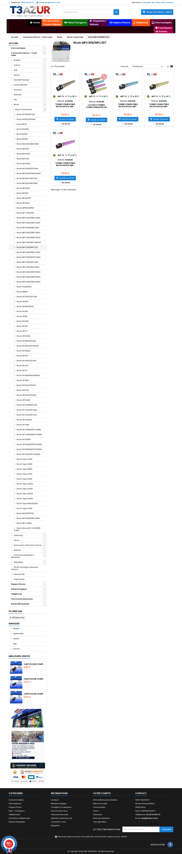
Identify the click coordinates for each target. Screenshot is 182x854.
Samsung (18, 535)
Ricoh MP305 (22, 193)
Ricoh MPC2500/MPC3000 (28, 222)
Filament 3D (19, 574)
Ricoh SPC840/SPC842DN (28, 454)
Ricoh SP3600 (23, 129)
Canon (17, 65)
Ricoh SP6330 (23, 390)
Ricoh (16, 104)
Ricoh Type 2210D (24, 479)
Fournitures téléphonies (19, 818)
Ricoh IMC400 (23, 158)
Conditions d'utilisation (61, 807)
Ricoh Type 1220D (24, 459)
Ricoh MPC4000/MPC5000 (28, 281)
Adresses (97, 814)
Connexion (146, 2)
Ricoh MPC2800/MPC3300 (28, 252)
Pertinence (148, 66)
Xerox (16, 540)
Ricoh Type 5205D (25, 498)
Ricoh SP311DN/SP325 (26, 341)
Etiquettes (18, 562)
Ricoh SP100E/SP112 (25, 306)
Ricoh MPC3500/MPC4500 (28, 257)
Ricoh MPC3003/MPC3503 (28, 237)
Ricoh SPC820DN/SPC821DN (29, 444)
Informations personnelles (105, 800)
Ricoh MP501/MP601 (25, 208)
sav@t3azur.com (52, 2)
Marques (14, 623)
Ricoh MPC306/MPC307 (27, 247)
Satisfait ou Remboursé (61, 818)
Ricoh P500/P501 (24, 286)
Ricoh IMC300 (23, 148)
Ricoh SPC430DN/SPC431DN (29, 434)
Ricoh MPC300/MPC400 (27, 262)
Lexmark (18, 94)
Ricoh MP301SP (23, 188)
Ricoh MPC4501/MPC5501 (28, 267)
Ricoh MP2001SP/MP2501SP (29, 173)
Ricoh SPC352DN (24, 419)
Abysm (16, 628)
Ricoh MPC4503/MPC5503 (28, 277)
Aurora (16, 648)
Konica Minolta (20, 84)
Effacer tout (16, 617)
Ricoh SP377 (22, 370)
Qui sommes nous (59, 811)
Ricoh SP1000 (22, 301)
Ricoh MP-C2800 (24, 523)
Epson (17, 75)
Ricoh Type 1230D (24, 464)
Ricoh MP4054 (23, 203)
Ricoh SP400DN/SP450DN (28, 375)
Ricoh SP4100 (23, 380)
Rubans (17, 550)
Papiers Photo (15, 807)
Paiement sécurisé (59, 814)
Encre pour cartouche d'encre (27, 545)
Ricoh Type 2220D (25, 483)
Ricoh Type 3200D (25, 488)
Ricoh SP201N (23, 321)
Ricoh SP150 (22, 316)
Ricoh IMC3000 (23, 153)
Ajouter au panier (65, 119)
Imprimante (19, 579)
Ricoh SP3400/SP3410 (26, 360)
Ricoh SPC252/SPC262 (27, 410)
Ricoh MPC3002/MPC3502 (28, 232)
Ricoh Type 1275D (24, 508)
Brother (17, 60)
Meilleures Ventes (19, 656)
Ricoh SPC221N (23, 400)
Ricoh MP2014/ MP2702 (27, 178)
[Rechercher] (91, 12)
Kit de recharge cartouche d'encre (24, 568)
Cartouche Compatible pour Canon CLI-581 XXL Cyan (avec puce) (34, 679)
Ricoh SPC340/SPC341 (27, 414)
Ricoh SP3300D (23, 350)
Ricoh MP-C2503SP (25, 213)
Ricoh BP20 (22, 124)
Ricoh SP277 (22, 331)
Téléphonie (16, 594)
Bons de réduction (101, 818)
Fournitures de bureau (22, 599)
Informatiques (18, 48)
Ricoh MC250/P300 (25, 513)
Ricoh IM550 (22, 291)
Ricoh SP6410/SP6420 (26, 395)
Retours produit (100, 803)
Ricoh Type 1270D (24, 474)
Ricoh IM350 (22, 134)
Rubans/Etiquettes (20, 604)
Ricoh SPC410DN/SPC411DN (29, 429)
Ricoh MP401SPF (24, 198)
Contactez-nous (58, 822)
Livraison (55, 800)
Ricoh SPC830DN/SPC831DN (29, 449)
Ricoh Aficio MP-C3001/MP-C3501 (27, 529)
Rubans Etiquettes (17, 822)
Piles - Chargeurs (17, 811)
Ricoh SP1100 (22, 311)
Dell (15, 70)
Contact (141, 793)
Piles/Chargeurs (19, 589)
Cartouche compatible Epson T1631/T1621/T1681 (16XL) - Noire (34, 694)
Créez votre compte (164, 2)
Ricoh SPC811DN (24, 439)
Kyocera (18, 89)
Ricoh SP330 (22, 355)
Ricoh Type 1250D (24, 469)
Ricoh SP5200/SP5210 (26, 385)
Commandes (99, 807)
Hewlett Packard (21, 80)
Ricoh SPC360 (23, 424)
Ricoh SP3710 (22, 365)
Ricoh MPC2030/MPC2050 (28, 217)
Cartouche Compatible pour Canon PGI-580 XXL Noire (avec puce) (34, 664)
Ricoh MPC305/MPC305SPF (29, 242)
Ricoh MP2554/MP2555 (27, 183)
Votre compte (102, 793)
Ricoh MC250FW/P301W (27, 168)
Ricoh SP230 (22, 326)
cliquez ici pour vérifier (117, 836)
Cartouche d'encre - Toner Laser (24, 54)
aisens (16, 638)
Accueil (13, 43)
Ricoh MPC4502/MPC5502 (28, 272)
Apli (15, 643)
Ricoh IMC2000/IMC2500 (28, 144)
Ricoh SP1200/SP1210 (26, 114)
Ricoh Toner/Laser (23, 109)
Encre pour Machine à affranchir (22, 556)
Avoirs (96, 811)
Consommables (16, 800)
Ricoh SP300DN (23, 336)
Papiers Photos (18, 584)
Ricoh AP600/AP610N (26, 119)
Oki (15, 99)
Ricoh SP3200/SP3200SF (28, 346)
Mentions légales (59, 803)
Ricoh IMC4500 (23, 163)
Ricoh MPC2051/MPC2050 (28, 518)
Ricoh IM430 (22, 139)
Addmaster (18, 633)
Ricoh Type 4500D (25, 493)
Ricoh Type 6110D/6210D (27, 503)
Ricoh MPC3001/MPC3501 (28, 227)
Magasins (55, 825)
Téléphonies (14, 814)
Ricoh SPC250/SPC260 (27, 296)
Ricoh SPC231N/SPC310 (27, 405)
